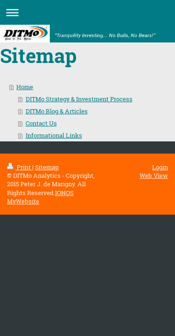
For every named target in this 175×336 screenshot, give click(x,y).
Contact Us (41, 123)
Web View (154, 175)
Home (24, 87)
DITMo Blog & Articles (57, 111)
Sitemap (47, 167)
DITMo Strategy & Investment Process (79, 99)
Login (160, 167)
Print (19, 167)
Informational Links (54, 135)
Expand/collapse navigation (87, 12)
